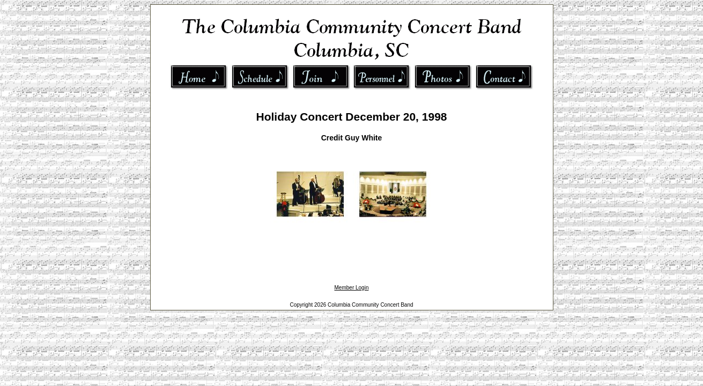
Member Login (352, 288)
